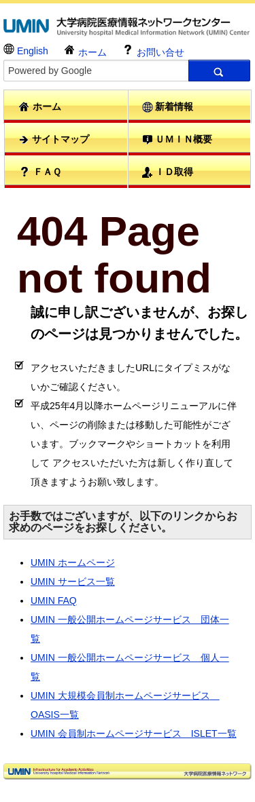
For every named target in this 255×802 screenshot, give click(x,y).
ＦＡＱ (39, 172)
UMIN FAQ (54, 600)
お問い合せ (153, 50)
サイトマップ (53, 139)
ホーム (85, 50)
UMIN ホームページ (73, 562)
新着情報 (168, 107)
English (25, 49)
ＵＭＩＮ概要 (177, 139)
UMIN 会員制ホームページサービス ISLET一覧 (134, 733)
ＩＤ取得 (168, 172)
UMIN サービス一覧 (73, 581)
